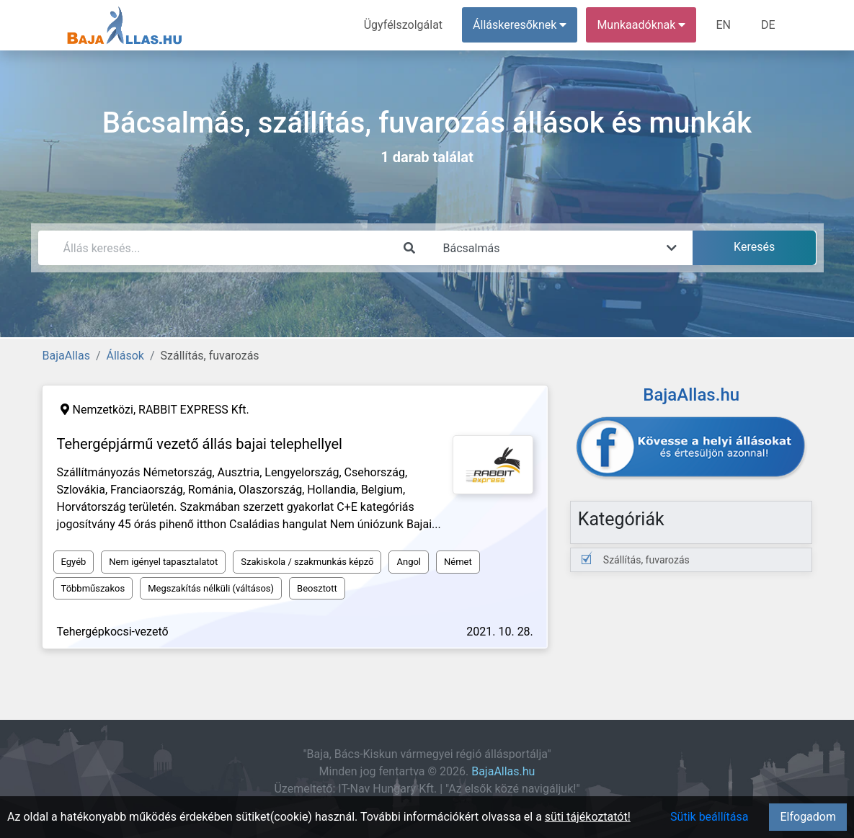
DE (768, 25)
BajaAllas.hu (503, 771)
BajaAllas (66, 355)
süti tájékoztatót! (588, 817)
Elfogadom (808, 817)
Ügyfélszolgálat (403, 25)
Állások (125, 355)
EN (723, 25)
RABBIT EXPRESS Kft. (193, 409)
